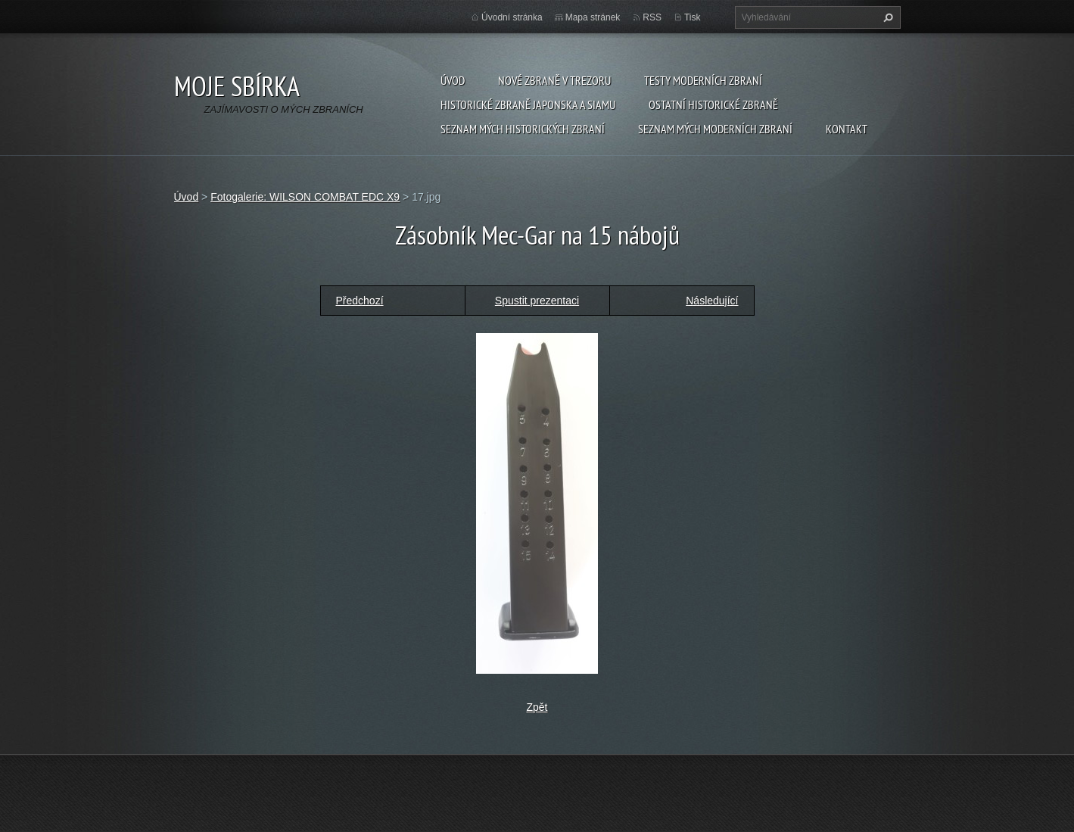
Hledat (886, 17)
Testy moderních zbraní (703, 80)
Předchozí (360, 300)
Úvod (452, 80)
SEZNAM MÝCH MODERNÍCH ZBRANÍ (715, 128)
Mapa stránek (593, 17)
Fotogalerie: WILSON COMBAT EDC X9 (305, 197)
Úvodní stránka (512, 17)
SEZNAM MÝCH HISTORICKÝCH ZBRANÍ (522, 128)
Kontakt (846, 128)
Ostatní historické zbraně (713, 104)
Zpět (536, 707)
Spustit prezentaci (537, 300)
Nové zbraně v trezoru (554, 80)
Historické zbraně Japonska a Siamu (527, 104)
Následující (712, 300)
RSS (652, 17)
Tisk (692, 17)
